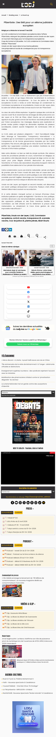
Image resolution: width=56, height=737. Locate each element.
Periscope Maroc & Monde (27, 285)
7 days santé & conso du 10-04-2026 (20, 531)
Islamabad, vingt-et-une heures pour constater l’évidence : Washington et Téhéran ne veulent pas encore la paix (14, 280)
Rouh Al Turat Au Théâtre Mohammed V (16, 673)
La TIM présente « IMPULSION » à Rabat (15, 683)
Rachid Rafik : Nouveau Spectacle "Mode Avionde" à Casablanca (24, 686)
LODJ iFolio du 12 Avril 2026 (16, 524)
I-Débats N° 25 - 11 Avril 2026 (16, 528)
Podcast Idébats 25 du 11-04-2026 (19, 560)
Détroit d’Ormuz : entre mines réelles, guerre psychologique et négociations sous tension (41, 280)
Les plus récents (8, 516)
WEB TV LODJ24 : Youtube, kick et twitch (28, 451)
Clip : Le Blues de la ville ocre (16, 622)
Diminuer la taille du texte (37, 244)
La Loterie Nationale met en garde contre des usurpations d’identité (24, 390)
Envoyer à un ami (21, 237)
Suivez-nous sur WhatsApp (28, 353)
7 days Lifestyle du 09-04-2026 (18, 534)
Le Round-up (30, 15)
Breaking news (16, 15)
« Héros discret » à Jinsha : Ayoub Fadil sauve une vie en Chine (22, 369)
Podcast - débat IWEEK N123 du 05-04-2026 (22, 567)
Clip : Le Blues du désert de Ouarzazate (20, 615)
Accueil (5, 15)
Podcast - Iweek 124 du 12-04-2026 (19, 553)
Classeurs (20, 516)
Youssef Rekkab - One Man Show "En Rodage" (18, 679)
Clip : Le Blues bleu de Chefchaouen (19, 625)
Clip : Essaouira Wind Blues (16, 612)
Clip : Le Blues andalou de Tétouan (19, 619)
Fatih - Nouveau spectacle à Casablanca (16, 676)
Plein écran (51, 458)
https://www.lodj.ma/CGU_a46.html (37, 500)
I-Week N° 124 (11, 521)
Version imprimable (39, 237)
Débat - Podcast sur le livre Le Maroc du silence (23, 556)
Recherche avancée (7, 399)
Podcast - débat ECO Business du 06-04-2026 (23, 563)
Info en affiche (44, 285)
